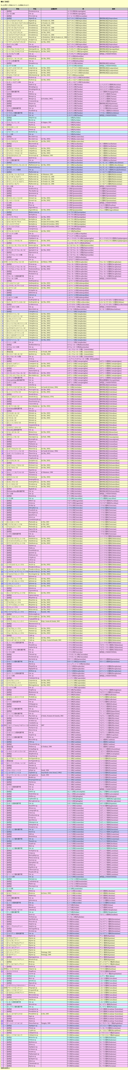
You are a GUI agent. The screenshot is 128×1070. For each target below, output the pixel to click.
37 (2, 200)
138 (2, 775)
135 (2, 763)
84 (2, 432)
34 (2, 181)
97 (2, 522)
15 (2, 70)
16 (2, 72)
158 (2, 999)
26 (2, 148)
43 (2, 226)
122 (2, 633)
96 (2, 486)
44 (2, 231)
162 (2, 1035)
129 (2, 716)
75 (2, 392)
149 (2, 954)
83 (2, 427)
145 (2, 945)
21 (2, 122)
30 (2, 165)
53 (2, 288)
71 (2, 373)
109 (2, 583)
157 (2, 992)
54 (2, 302)
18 (2, 80)
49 (2, 266)
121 (2, 631)
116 (2, 609)
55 (2, 314)
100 (2, 538)
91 (2, 467)
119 (2, 621)
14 (2, 68)
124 (2, 640)
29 (2, 155)
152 (2, 969)
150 (2, 959)
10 (2, 42)
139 (2, 893)
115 (2, 607)
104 (2, 569)
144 (2, 943)
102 (2, 543)
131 (2, 746)
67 (2, 352)
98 (2, 524)
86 (2, 448)
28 (2, 153)
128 (2, 697)
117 (2, 612)
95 (2, 484)
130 (2, 725)
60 (2, 325)
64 (2, 335)
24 (2, 139)
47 (2, 250)
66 (2, 340)
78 (2, 413)
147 (2, 950)
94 (2, 482)
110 (2, 586)
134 (2, 761)
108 (2, 581)
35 (2, 184)
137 (2, 772)
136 (2, 770)
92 (2, 472)
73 (2, 387)
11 (2, 49)
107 (2, 579)
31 (2, 174)
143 (2, 940)
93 (2, 477)
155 (2, 988)
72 (2, 375)
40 (2, 219)
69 (2, 363)
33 (2, 179)
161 (2, 1023)
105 (2, 571)
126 (2, 683)
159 (2, 1014)
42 (2, 224)
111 (2, 593)
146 (2, 947)
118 (2, 616)
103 (2, 564)
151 (2, 964)
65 (2, 337)
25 (2, 141)
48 (2, 262)
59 (2, 323)
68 (2, 354)
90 (2, 465)
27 (2, 151)
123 (2, 638)
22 (2, 127)
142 (2, 938)
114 (2, 605)
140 (2, 910)
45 (2, 240)
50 (2, 269)
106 (2, 574)
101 (2, 541)
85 (2, 437)
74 (2, 389)
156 (2, 990)
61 (2, 328)
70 (2, 366)
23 (2, 132)
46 (2, 245)
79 (2, 415)
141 (2, 926)
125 (2, 680)
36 (2, 198)
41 (2, 221)
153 (2, 971)
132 (2, 751)
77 (2, 406)
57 (2, 318)
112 (2, 600)
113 (2, 602)
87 (2, 451)
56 (2, 316)
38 (2, 210)
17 (2, 75)
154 (2, 985)
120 (2, 628)
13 (2, 58)
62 (2, 330)
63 (2, 333)
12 (2, 51)
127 (2, 685)
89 (2, 460)
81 (2, 420)
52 (2, 285)
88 (2, 453)
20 (2, 110)
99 (2, 526)
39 (2, 217)
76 (2, 396)
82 (2, 422)
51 (2, 283)
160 (2, 1021)
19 (2, 98)
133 (2, 758)
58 (2, 321)
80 (2, 418)
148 (2, 952)
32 (2, 177)
